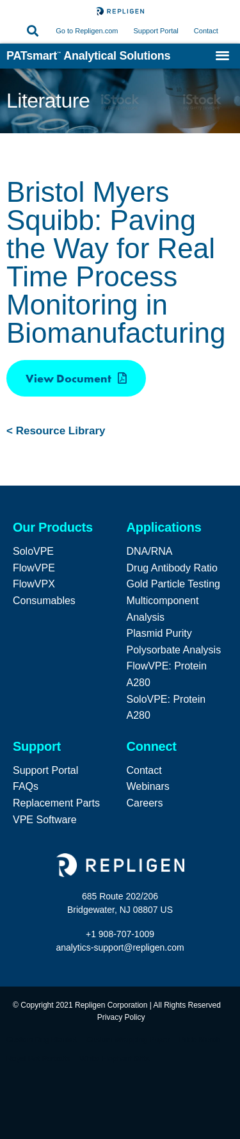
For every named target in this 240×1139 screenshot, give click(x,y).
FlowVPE (34, 567)
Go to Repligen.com (87, 31)
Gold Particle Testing (173, 583)
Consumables (44, 600)
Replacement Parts (56, 803)
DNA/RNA (150, 551)
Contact (206, 31)
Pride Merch (200, 1039)
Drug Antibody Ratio (172, 567)
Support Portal (156, 31)
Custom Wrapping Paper (128, 1039)
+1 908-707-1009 (120, 934)
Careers (145, 803)
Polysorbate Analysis (174, 649)
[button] (32, 31)
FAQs (25, 786)
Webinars (148, 786)
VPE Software (45, 819)
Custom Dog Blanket (41, 1039)
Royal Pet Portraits (38, 1058)
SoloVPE (33, 551)
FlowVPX (34, 583)
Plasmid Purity (159, 633)
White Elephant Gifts (114, 1058)
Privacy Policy (121, 1017)
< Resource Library (56, 431)
